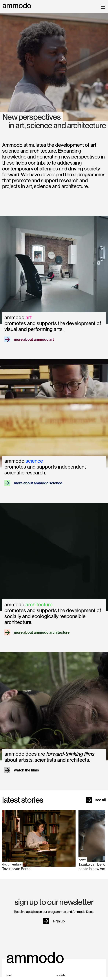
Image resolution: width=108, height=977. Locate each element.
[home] (17, 5)
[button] (102, 6)
